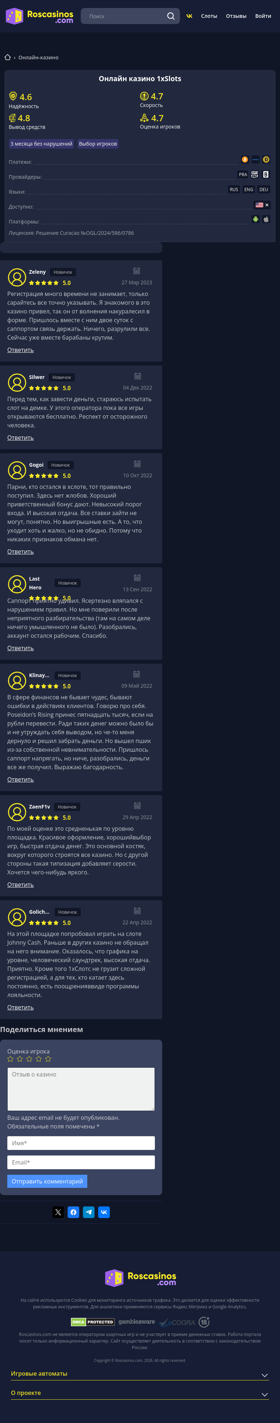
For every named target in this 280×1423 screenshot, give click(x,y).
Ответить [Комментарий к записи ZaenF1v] (20, 885)
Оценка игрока (28, 1051)
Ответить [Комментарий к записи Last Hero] (20, 648)
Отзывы (236, 15)
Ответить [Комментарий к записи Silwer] (20, 438)
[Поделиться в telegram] (89, 1212)
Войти (263, 15)
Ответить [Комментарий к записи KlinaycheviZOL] (20, 779)
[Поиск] (171, 16)
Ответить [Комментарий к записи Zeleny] (20, 350)
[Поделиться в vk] (104, 1212)
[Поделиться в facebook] (73, 1212)
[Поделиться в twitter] (58, 1212)
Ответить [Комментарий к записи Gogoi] (20, 552)
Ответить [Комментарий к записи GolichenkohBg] (20, 1007)
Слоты (209, 15)
